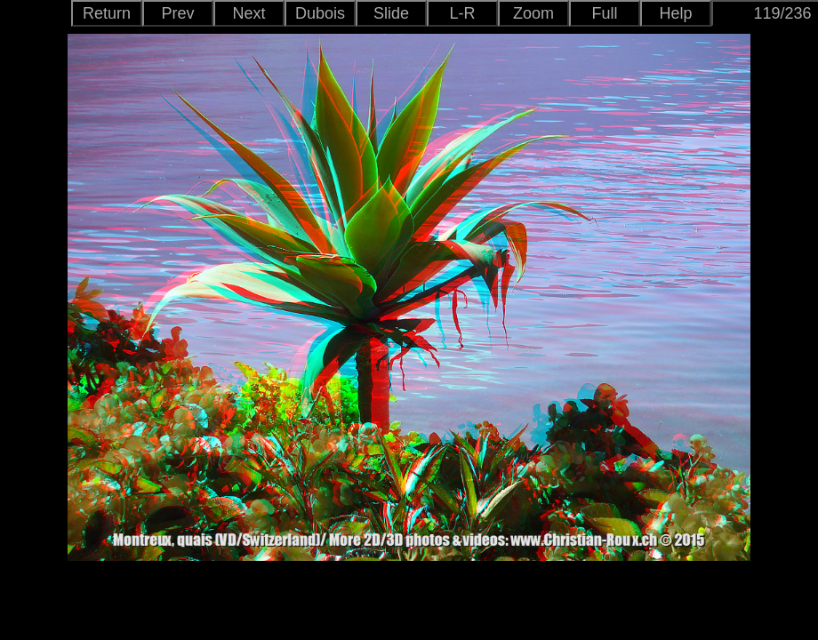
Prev (177, 13)
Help (675, 13)
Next (248, 13)
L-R (462, 13)
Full (604, 13)
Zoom (533, 13)
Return (107, 13)
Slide (391, 13)
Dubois (320, 13)
